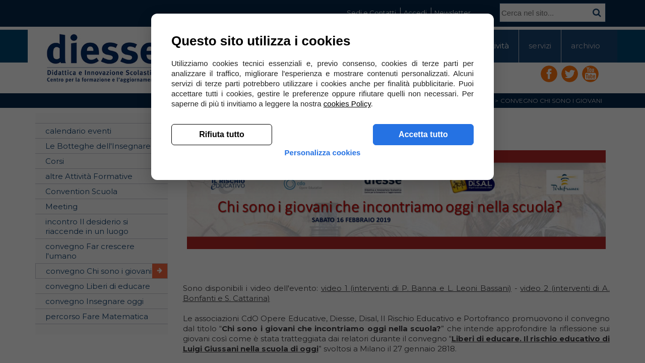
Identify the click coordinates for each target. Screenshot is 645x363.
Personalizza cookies (323, 309)
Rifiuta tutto (221, 282)
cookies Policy (347, 252)
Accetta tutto (423, 282)
